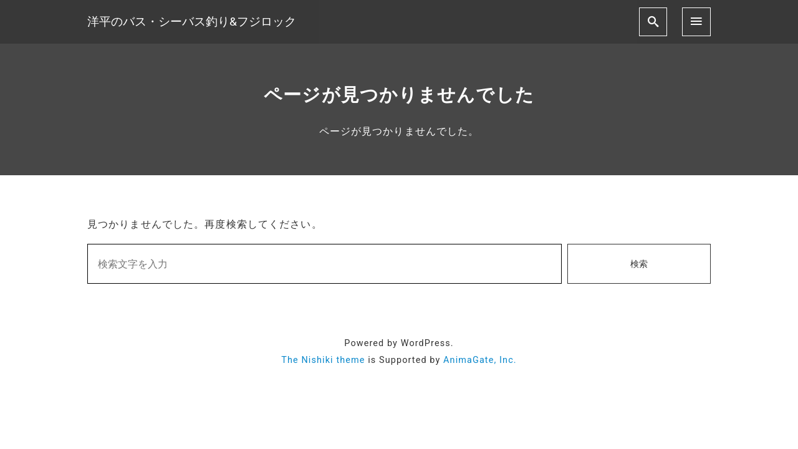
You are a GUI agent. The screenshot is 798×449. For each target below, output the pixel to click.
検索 (639, 264)
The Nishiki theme (323, 360)
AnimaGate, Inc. (480, 360)
